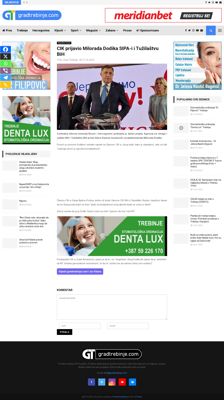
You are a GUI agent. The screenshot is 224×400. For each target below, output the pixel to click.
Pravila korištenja (120, 397)
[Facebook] (5, 49)
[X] (5, 56)
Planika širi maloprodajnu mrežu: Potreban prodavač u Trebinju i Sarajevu (204, 219)
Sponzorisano (148, 30)
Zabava (110, 30)
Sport (74, 30)
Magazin (92, 30)
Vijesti (58, 30)
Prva (7, 30)
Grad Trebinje (70, 59)
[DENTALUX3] (112, 255)
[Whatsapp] (5, 63)
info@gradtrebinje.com (115, 373)
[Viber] (5, 70)
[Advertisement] (112, 176)
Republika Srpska (64, 43)
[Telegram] (5, 77)
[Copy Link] (5, 84)
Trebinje (22, 30)
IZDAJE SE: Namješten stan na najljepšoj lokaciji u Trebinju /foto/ (205, 183)
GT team (138, 397)
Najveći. (23, 201)
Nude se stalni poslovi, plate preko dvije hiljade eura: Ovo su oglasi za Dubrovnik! (205, 238)
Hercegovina (41, 30)
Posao (127, 30)
